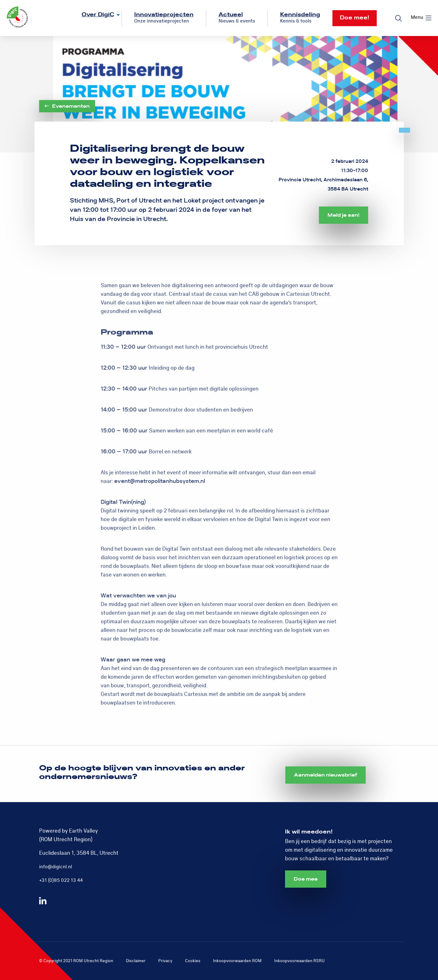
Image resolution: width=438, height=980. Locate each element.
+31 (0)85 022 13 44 (61, 880)
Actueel (231, 14)
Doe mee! (354, 18)
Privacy (165, 961)
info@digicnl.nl (55, 866)
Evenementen (67, 106)
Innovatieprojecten (164, 14)
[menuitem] (95, 18)
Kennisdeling (300, 14)
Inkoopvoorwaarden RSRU (299, 961)
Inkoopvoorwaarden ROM (237, 961)
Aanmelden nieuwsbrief (325, 775)
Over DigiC (98, 14)
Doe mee (306, 879)
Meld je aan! (343, 215)
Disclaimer (136, 961)
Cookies (192, 961)
